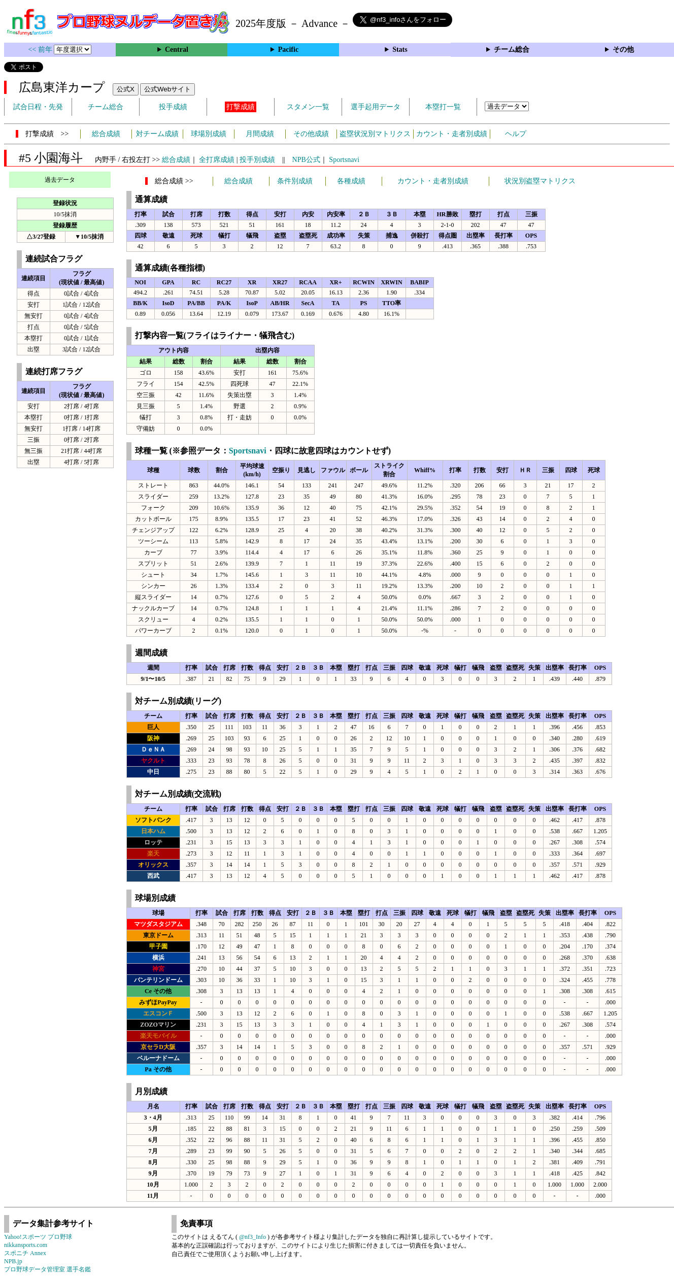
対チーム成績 (157, 134)
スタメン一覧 (308, 107)
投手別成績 (257, 159)
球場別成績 (208, 134)
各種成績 (351, 181)
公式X (125, 89)
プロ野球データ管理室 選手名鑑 (47, 1269)
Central (176, 49)
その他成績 (311, 134)
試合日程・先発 (38, 107)
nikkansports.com (25, 1245)
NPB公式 (306, 159)
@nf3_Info (252, 1236)
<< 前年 (41, 49)
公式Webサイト (167, 89)
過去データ (60, 179)
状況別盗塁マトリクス (540, 181)
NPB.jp (13, 1261)
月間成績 (260, 134)
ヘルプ (515, 134)
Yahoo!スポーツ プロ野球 (38, 1236)
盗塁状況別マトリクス (375, 134)
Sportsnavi (344, 159)
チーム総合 (511, 49)
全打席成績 (216, 159)
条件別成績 (295, 181)
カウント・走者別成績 (451, 134)
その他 (623, 49)
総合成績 (106, 134)
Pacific (288, 49)
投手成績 (173, 107)
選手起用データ (375, 107)
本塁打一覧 (443, 107)
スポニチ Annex (25, 1253)
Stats (400, 49)
